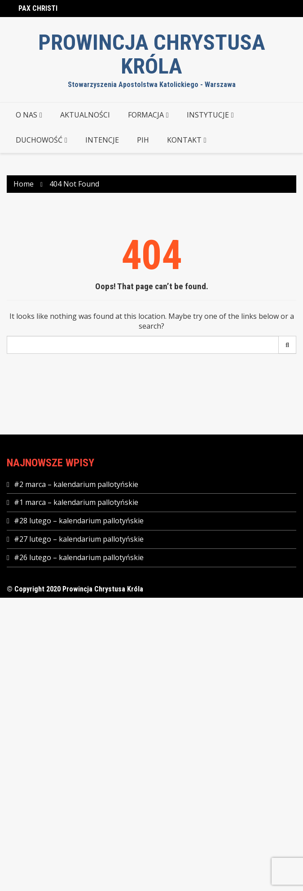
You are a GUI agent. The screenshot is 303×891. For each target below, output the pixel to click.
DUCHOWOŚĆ (39, 140)
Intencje (102, 140)
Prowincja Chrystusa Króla (151, 54)
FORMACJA (146, 115)
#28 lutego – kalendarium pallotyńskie (79, 521)
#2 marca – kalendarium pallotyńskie (76, 484)
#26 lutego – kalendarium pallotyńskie (79, 557)
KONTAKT (184, 140)
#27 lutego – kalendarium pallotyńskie (79, 539)
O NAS (26, 115)
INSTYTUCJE (208, 115)
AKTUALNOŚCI (85, 115)
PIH (143, 140)
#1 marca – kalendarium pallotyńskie (76, 502)
